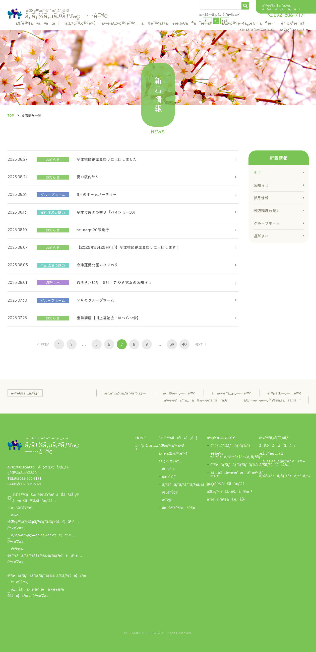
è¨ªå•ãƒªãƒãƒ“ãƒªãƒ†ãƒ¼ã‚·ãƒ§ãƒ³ (240, 465)
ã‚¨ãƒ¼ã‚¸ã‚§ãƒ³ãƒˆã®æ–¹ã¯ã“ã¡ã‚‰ (284, 463)
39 (172, 344)
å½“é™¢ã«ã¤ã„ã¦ (37, 23)
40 (184, 344)
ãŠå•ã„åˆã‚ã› (281, 8)
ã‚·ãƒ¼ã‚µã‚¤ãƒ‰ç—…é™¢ (66, 14)
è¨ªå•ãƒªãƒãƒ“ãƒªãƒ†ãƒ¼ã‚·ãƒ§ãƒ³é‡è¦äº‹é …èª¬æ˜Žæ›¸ (47, 579)
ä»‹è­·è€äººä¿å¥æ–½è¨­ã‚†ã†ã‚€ (195, 399)
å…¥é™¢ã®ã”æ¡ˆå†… (227, 484)
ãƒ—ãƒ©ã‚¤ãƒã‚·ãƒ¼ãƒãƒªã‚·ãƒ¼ (284, 474)
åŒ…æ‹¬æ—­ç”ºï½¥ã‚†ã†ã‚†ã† (272, 399)
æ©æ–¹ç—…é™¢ (179, 392)
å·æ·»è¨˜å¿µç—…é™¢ (231, 392)
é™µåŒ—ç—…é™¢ (284, 392)
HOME (141, 438)
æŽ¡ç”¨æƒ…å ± (294, 30)
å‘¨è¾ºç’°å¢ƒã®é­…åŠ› (226, 499)
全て (257, 172)
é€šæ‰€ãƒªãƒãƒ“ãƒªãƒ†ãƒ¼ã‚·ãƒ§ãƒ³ (236, 455)
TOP (11, 115)
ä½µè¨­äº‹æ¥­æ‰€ (256, 30)
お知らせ (261, 185)
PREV (45, 344)
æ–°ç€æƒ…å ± (147, 447)
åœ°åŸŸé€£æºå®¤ (178, 508)
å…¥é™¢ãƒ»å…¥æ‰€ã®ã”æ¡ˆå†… (178, 23)
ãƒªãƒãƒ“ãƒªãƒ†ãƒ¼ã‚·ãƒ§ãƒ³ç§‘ (189, 484)
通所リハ (261, 235)
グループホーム (267, 223)
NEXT (199, 344)
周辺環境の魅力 (267, 210)
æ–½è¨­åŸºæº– (22, 508)
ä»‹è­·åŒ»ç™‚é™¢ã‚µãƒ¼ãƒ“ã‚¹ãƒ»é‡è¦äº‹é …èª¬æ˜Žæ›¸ (43, 521)
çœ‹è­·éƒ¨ (169, 477)
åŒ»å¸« (168, 469)
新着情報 (279, 157)
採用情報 (261, 197)
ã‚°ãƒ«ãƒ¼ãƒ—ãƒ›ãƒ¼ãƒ (230, 446)
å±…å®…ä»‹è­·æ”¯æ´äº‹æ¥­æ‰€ (234, 474)
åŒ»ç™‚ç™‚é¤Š (80, 23)
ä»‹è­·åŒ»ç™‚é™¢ (118, 23)
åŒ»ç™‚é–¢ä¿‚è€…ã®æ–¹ (248, 23)
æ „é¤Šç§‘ (170, 492)
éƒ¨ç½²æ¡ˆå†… (294, 23)
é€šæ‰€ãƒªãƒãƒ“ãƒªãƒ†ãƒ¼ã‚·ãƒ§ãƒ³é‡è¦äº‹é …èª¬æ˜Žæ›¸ (45, 555)
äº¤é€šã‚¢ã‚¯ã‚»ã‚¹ (277, 5)
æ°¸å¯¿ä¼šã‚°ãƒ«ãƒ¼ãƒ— (125, 392)
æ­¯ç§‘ (167, 500)
